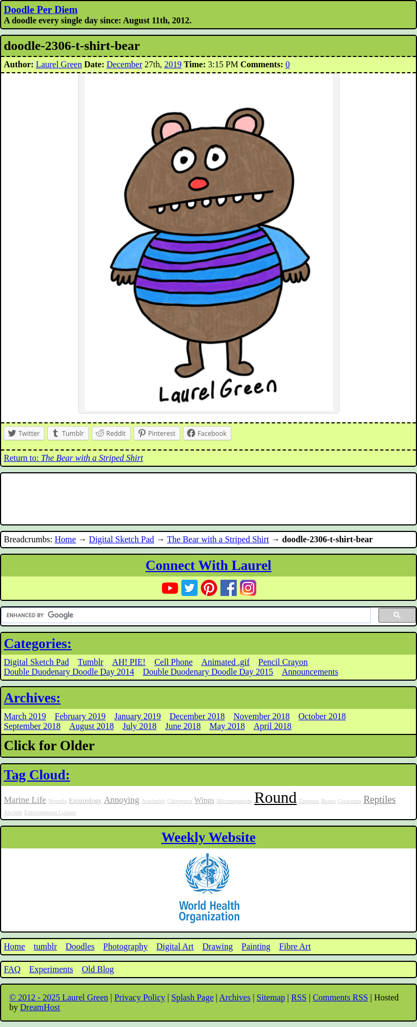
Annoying (121, 800)
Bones (328, 801)
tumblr (45, 946)
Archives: (32, 698)
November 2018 (261, 716)
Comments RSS (340, 997)
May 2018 (227, 726)
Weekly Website (208, 837)
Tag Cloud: (37, 775)
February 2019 (80, 716)
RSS (298, 997)
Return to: (73, 457)
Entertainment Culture (50, 812)
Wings (204, 800)
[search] (185, 615)
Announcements (310, 671)
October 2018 (322, 716)
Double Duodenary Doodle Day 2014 (69, 671)
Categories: (38, 643)
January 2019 (138, 716)
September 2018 (32, 726)
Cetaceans (349, 801)
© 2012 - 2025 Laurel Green (58, 997)
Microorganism (234, 801)
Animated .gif (225, 662)
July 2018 (140, 726)
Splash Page (193, 997)
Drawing (218, 946)
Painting (256, 946)
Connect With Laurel (208, 565)
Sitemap (271, 997)
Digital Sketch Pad (121, 539)
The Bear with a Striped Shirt (218, 539)
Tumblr (90, 662)
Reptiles (379, 799)
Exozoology (85, 800)
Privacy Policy (140, 997)
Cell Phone (173, 662)
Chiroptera (179, 801)
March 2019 (25, 716)
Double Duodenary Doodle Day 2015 (208, 671)
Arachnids (153, 801)
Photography (125, 946)
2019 (172, 64)
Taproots (309, 801)
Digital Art (175, 946)
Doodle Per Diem (41, 9)
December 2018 (197, 716)
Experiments (51, 969)
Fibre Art (295, 946)
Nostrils (57, 801)
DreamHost (40, 1007)
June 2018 (182, 726)
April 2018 (273, 726)
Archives (235, 997)
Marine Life (25, 800)
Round (275, 797)
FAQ (12, 969)
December (124, 64)
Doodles (80, 946)
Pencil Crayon (283, 662)
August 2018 (91, 726)
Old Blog (98, 969)
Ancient (13, 812)
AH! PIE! (129, 662)
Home (65, 539)
